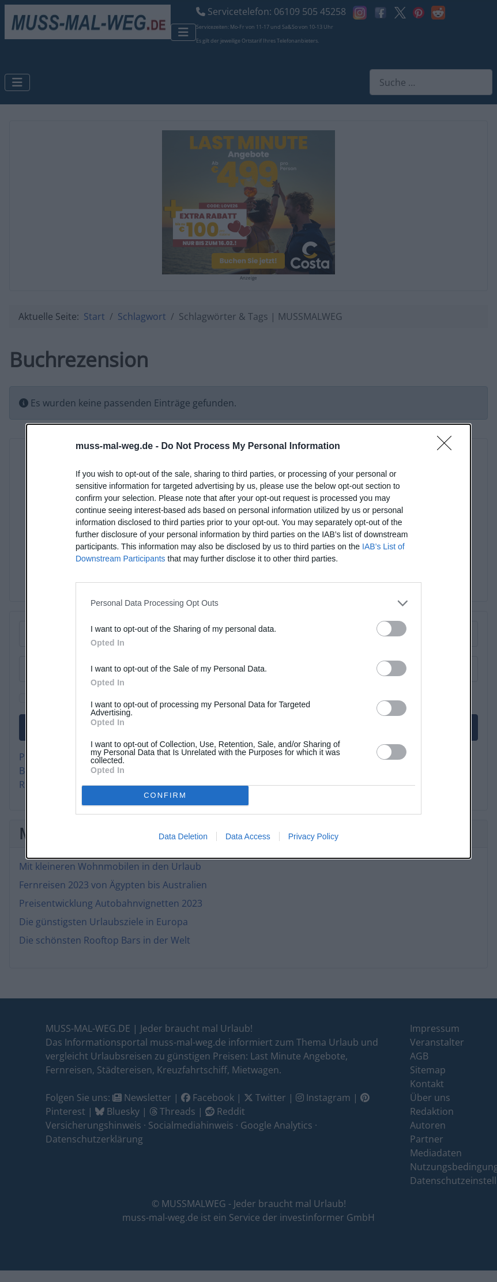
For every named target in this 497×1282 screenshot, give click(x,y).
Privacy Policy (313, 836)
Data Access (247, 836)
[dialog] (248, 641)
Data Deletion (183, 836)
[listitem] (248, 603)
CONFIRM (165, 795)
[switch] (391, 628)
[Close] (448, 447)
